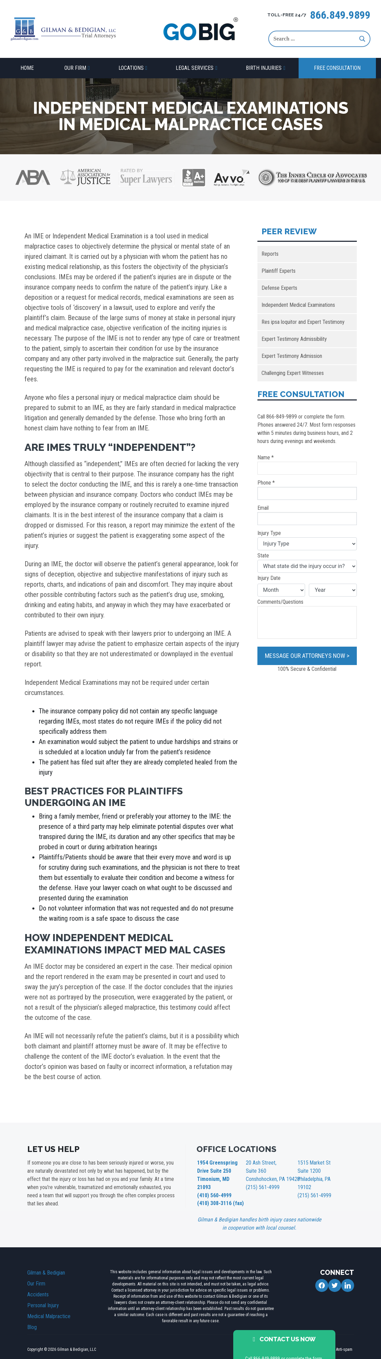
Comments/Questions (307, 619)
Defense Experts (279, 288)
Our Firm (75, 68)
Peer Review (289, 231)
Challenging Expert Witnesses (292, 373)
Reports (270, 254)
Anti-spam (344, 1336)
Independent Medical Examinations (298, 305)
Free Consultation (337, 68)
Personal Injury (43, 1293)
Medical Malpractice (48, 1303)
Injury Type (307, 540)
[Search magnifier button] (362, 39)
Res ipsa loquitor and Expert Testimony (303, 322)
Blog (32, 1314)
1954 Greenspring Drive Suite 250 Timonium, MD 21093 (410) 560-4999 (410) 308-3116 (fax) (218, 1177)
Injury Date (269, 578)
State (307, 562)
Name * (307, 464)
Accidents (38, 1282)
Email (307, 515)
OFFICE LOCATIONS (236, 1149)
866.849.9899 (340, 15)
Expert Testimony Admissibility (294, 339)
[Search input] (314, 39)
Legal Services (194, 68)
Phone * (307, 489)
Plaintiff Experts (278, 271)
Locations (131, 68)
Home (27, 68)
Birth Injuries (264, 68)
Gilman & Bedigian (46, 1260)
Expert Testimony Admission (291, 356)
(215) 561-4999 (260, 1184)
